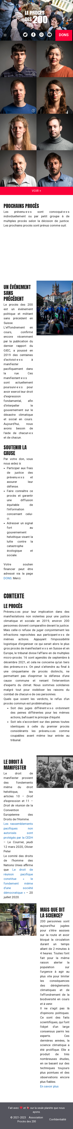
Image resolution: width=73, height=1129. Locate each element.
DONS (8, 578)
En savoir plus (49, 1086)
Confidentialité (57, 1119)
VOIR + (36, 190)
